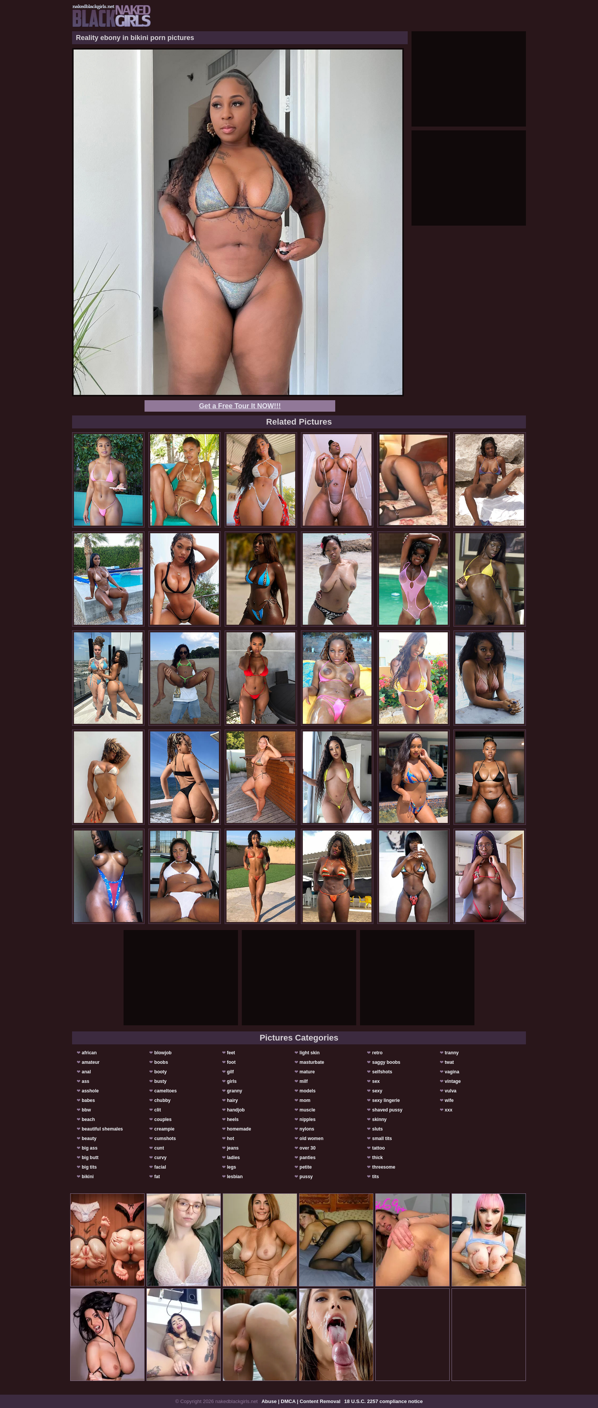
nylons (306, 1129)
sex (376, 1081)
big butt (90, 1157)
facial (160, 1167)
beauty (89, 1138)
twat (449, 1062)
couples (163, 1119)
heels (233, 1119)
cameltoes (165, 1091)
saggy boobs (386, 1062)
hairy (232, 1100)
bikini (87, 1176)
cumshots (165, 1138)
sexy (377, 1091)
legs (231, 1167)
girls (231, 1081)
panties (307, 1157)
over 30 (307, 1148)
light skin (309, 1052)
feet (231, 1052)
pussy (306, 1176)
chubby (162, 1100)
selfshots (382, 1071)
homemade (239, 1129)
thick (377, 1157)
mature (307, 1071)
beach (88, 1119)
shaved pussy (387, 1110)
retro (377, 1052)
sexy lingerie (386, 1100)
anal (86, 1071)
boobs (161, 1062)
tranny (452, 1052)
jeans (233, 1148)
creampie (164, 1129)
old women (311, 1138)
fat (157, 1176)
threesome (383, 1167)
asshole (90, 1091)
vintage (453, 1081)
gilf (230, 1071)
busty (160, 1081)
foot (231, 1062)
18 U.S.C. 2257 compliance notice (383, 1401)
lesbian (235, 1176)
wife (449, 1100)
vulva (451, 1091)
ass (85, 1081)
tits (375, 1176)
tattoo (378, 1148)
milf (303, 1081)
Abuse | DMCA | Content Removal (301, 1401)
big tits (89, 1167)
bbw (86, 1110)
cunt (159, 1148)
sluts (377, 1129)
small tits (382, 1138)
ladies (233, 1157)
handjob (236, 1110)
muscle (307, 1110)
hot (230, 1138)
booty (160, 1071)
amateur (91, 1062)
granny (234, 1091)
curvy (160, 1157)
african (89, 1052)
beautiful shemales (102, 1129)
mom (304, 1100)
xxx (448, 1110)
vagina (452, 1071)
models (307, 1091)
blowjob (163, 1052)
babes (88, 1100)
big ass (89, 1148)
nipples (307, 1119)
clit (157, 1110)
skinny (379, 1119)
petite (305, 1167)
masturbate (311, 1062)
